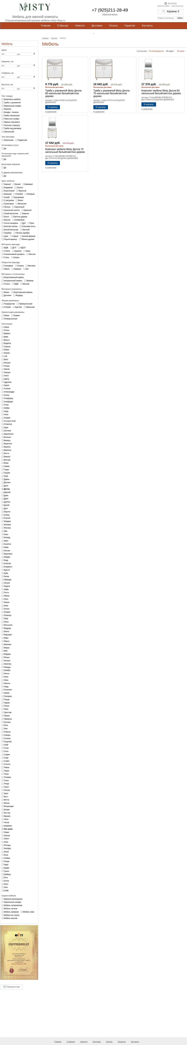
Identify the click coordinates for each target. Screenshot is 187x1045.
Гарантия (129, 25)
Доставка (96, 25)
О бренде (62, 25)
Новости (80, 25)
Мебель (7, 44)
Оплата (113, 25)
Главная (45, 25)
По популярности (156, 51)
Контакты (147, 25)
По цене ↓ (181, 51)
